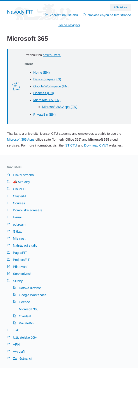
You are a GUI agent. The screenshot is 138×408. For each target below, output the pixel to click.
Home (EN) (41, 72)
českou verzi (52, 55)
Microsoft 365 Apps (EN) (59, 107)
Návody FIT (20, 12)
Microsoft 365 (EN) (46, 100)
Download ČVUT (96, 145)
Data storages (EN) (47, 79)
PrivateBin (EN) (44, 114)
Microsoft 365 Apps (21, 139)
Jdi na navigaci (69, 25)
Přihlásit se (120, 7)
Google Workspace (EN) (51, 86)
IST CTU (70, 145)
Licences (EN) (43, 93)
